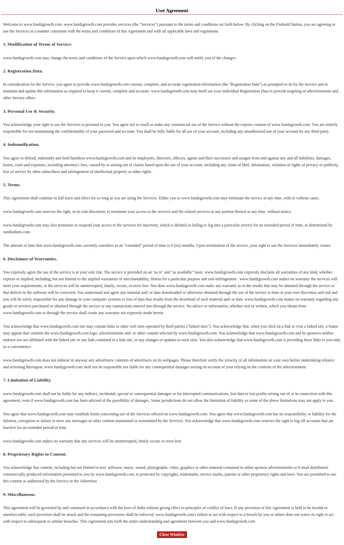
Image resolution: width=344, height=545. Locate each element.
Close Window (172, 534)
